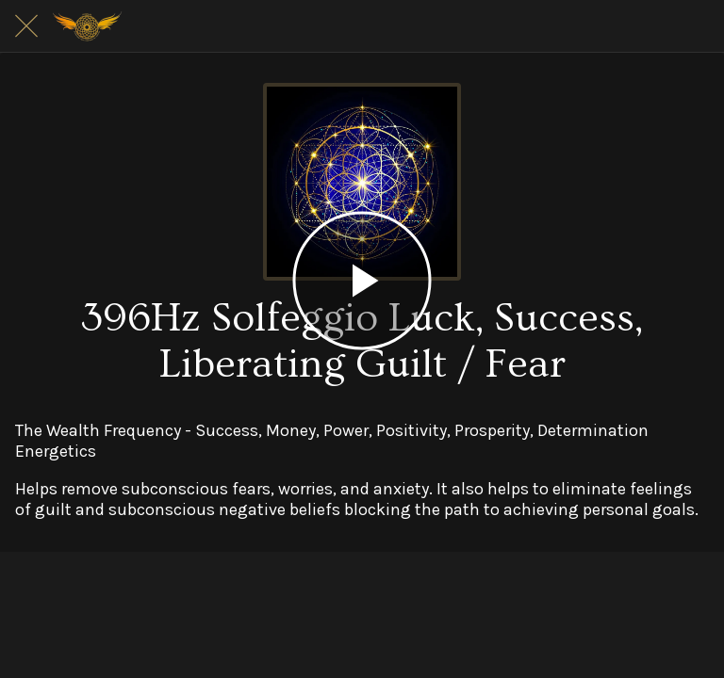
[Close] (26, 26)
